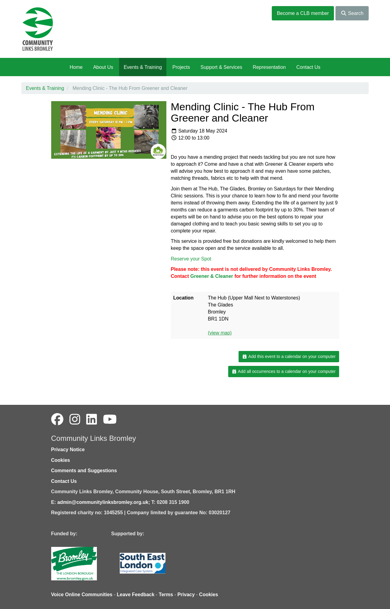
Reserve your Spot (191, 258)
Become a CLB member (303, 13)
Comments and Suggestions (84, 470)
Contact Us (308, 67)
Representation (269, 67)
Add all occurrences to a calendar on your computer (283, 371)
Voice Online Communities (82, 594)
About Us (103, 67)
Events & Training (143, 67)
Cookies (60, 460)
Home (76, 67)
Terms (166, 594)
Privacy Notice (68, 449)
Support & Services (221, 67)
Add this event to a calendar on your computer (288, 356)
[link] (212, 276)
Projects (181, 67)
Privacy (186, 594)
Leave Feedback (135, 594)
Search (352, 13)
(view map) (220, 332)
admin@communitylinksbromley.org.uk (102, 502)
